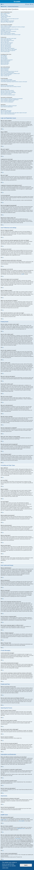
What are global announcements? (7, 59)
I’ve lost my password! (5, 19)
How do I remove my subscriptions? (7, 101)
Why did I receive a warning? (6, 47)
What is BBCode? (4, 55)
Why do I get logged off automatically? (7, 20)
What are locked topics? (5, 63)
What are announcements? (5, 60)
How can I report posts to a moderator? (8, 48)
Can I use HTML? (4, 56)
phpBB (22, 274)
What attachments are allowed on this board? (9, 105)
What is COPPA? (4, 14)
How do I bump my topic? (5, 51)
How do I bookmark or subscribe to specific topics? (10, 99)
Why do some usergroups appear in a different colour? (10, 73)
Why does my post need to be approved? (8, 50)
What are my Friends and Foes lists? (7, 85)
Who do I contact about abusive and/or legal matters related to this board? (14, 112)
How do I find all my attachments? (7, 106)
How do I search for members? (6, 93)
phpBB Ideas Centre (21, 828)
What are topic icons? (4, 64)
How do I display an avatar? (6, 32)
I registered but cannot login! (6, 16)
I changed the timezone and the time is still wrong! (9, 29)
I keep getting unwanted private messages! (8, 80)
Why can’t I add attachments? (6, 46)
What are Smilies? (4, 57)
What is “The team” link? (5, 75)
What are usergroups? (5, 70)
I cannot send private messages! (6, 79)
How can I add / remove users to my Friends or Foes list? (11, 86)
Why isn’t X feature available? (6, 111)
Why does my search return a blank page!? (8, 92)
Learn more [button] (5, 867)
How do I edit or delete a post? (6, 39)
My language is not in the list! (6, 30)
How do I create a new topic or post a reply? (8, 38)
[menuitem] (2, 4)
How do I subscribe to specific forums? (7, 100)
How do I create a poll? (5, 41)
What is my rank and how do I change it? (8, 33)
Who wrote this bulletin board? (6, 110)
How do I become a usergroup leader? (7, 72)
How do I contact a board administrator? (8, 113)
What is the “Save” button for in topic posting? (9, 49)
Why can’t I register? (4, 15)
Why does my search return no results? (8, 91)
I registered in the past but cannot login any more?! (10, 18)
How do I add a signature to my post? (7, 40)
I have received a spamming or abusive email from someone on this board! (14, 81)
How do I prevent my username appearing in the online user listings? (13, 26)
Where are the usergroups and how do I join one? (9, 71)
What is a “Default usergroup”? (6, 74)
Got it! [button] (25, 865)
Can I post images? (4, 58)
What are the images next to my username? (8, 31)
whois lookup (18, 838)
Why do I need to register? (5, 13)
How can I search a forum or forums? (7, 90)
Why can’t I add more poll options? (7, 42)
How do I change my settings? (6, 25)
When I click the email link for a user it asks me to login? (10, 34)
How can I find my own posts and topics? (8, 94)
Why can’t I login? (4, 17)
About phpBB (21, 820)
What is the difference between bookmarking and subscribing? (12, 98)
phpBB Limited (3, 819)
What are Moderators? (5, 69)
